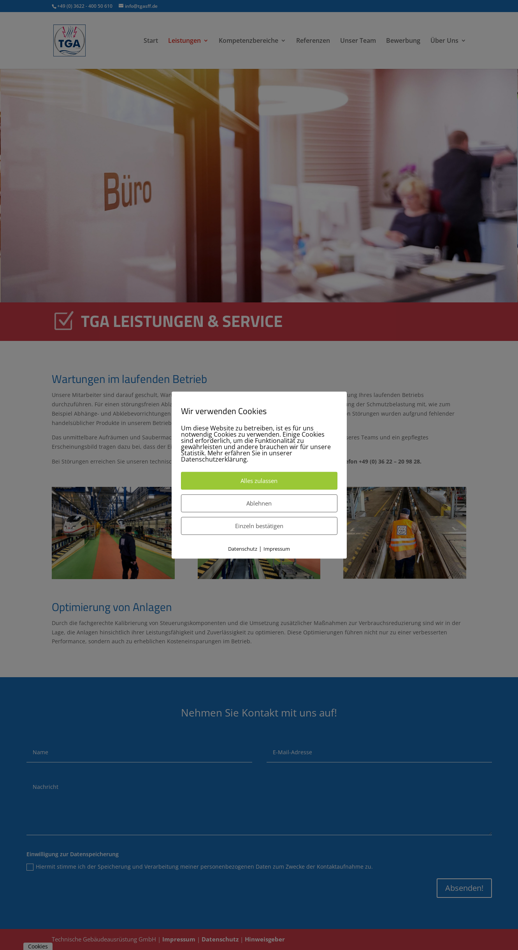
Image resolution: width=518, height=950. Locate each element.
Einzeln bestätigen (259, 526)
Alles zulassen (259, 481)
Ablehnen (259, 503)
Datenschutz (242, 548)
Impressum (276, 548)
